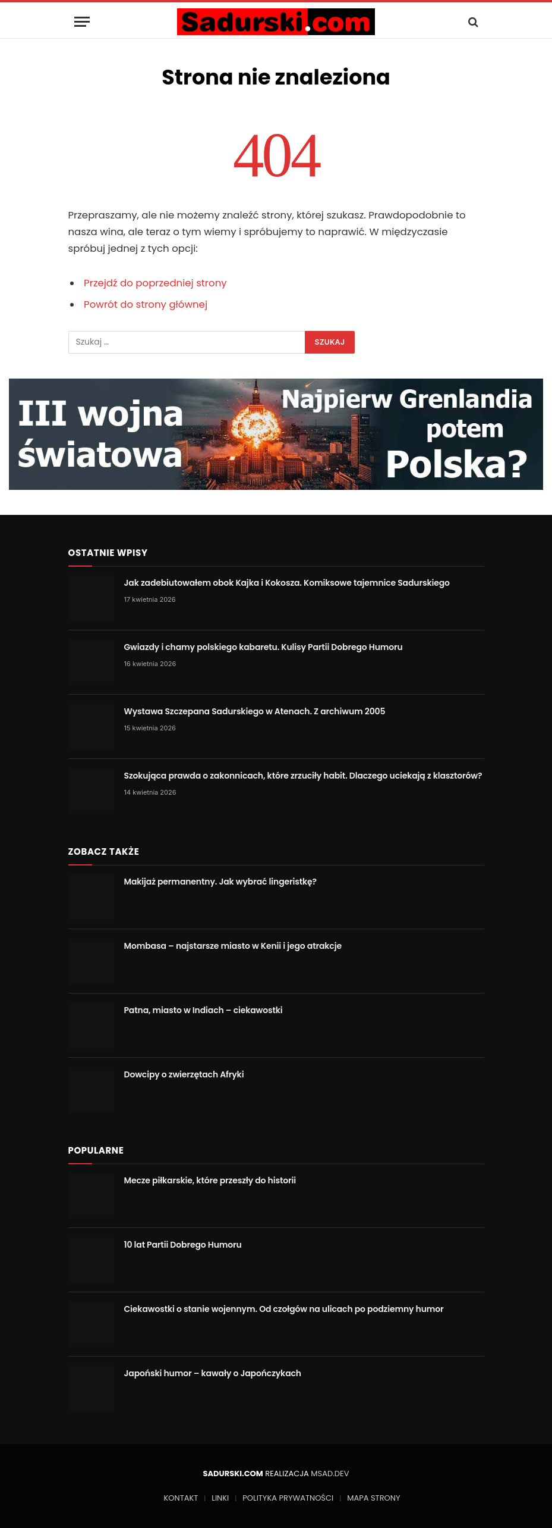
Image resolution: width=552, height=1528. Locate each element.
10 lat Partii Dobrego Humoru (183, 1245)
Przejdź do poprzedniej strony (155, 283)
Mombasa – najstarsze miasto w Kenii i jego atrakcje (233, 946)
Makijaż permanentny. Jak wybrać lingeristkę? (220, 882)
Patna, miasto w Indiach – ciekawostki (203, 1010)
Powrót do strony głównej (145, 304)
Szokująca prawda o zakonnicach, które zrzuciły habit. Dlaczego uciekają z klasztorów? (303, 776)
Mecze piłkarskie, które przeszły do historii (210, 1180)
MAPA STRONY (373, 1498)
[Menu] (82, 21)
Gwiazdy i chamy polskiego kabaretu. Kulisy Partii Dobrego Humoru (263, 647)
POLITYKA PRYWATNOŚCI (287, 1498)
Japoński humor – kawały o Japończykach (212, 1373)
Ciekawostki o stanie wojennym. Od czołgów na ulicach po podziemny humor (284, 1309)
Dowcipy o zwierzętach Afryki (184, 1074)
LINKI (220, 1498)
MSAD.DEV (330, 1473)
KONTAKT (181, 1498)
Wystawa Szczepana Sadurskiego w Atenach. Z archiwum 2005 (255, 711)
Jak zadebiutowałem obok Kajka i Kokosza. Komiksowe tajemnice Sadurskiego (287, 583)
